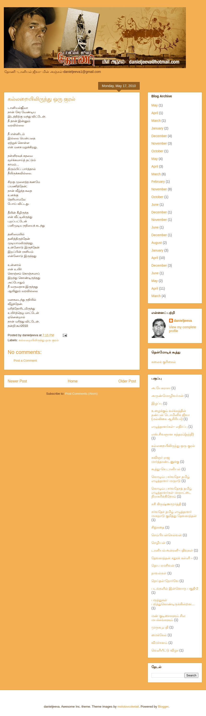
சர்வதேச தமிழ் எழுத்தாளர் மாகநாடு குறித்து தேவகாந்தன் (174, 514)
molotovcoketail (128, 706)
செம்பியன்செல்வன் (166, 535)
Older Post (127, 381)
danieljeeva (183, 321)
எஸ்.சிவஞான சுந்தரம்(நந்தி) (172, 434)
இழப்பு (156, 403)
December (159, 136)
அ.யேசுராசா (161, 388)
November (159, 143)
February (158, 181)
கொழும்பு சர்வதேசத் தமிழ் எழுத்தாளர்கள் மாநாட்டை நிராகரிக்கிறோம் (171, 493)
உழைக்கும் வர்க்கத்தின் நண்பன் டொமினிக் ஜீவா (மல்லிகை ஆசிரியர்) (170, 415)
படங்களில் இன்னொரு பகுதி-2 (174, 588)
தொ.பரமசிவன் (163, 565)
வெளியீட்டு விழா (164, 650)
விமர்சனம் (159, 643)
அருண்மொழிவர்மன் (167, 396)
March (156, 121)
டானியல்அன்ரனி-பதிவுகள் (172, 550)
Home (73, 381)
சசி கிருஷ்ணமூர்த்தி (166, 504)
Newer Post (17, 381)
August (156, 243)
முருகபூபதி (159, 627)
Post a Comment (25, 360)
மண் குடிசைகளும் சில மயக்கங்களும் (168, 618)
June (155, 204)
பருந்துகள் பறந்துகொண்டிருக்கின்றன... (173, 602)
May (154, 105)
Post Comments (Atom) (81, 393)
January (157, 128)
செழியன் (158, 543)
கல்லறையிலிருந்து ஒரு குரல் (41, 99)
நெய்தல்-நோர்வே (165, 581)
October (157, 151)
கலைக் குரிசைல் (163, 362)
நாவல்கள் (158, 573)
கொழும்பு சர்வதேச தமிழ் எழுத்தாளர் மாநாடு (170, 479)
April (154, 113)
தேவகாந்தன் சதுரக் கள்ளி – (172, 558)
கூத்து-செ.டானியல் (166, 469)
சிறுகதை (157, 527)
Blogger (163, 706)
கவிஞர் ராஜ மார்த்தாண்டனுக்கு (165, 460)
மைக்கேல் (159, 635)
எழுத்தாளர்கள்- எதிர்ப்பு (169, 426)
